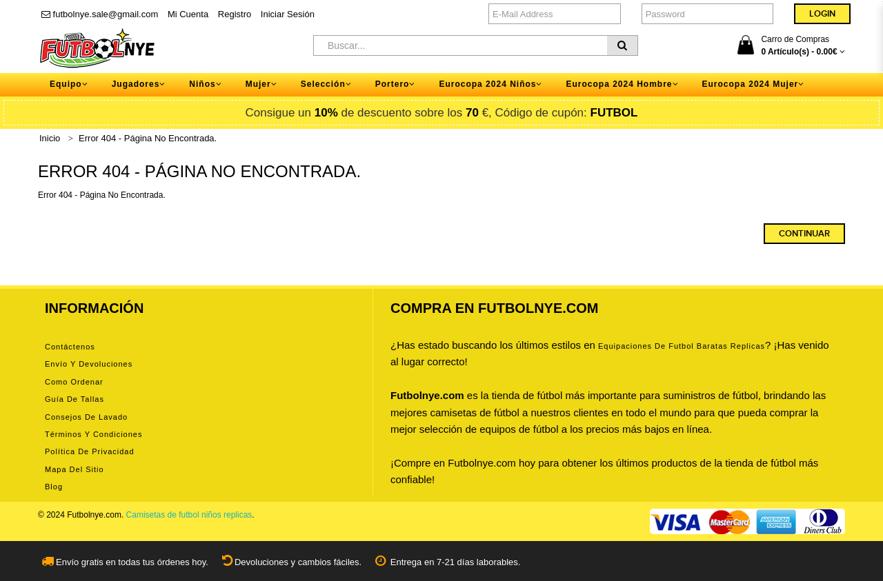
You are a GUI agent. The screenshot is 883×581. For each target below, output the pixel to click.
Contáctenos (70, 347)
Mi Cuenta (188, 14)
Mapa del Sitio (74, 469)
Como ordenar (74, 382)
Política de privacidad (90, 451)
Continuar (804, 233)
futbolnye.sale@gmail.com (99, 14)
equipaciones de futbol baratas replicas (681, 346)
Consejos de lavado (86, 417)
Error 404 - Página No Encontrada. (148, 138)
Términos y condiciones (93, 434)
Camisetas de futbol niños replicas (189, 515)
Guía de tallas (74, 399)
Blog (54, 486)
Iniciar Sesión (288, 14)
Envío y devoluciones (88, 364)
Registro (234, 14)
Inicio (49, 138)
